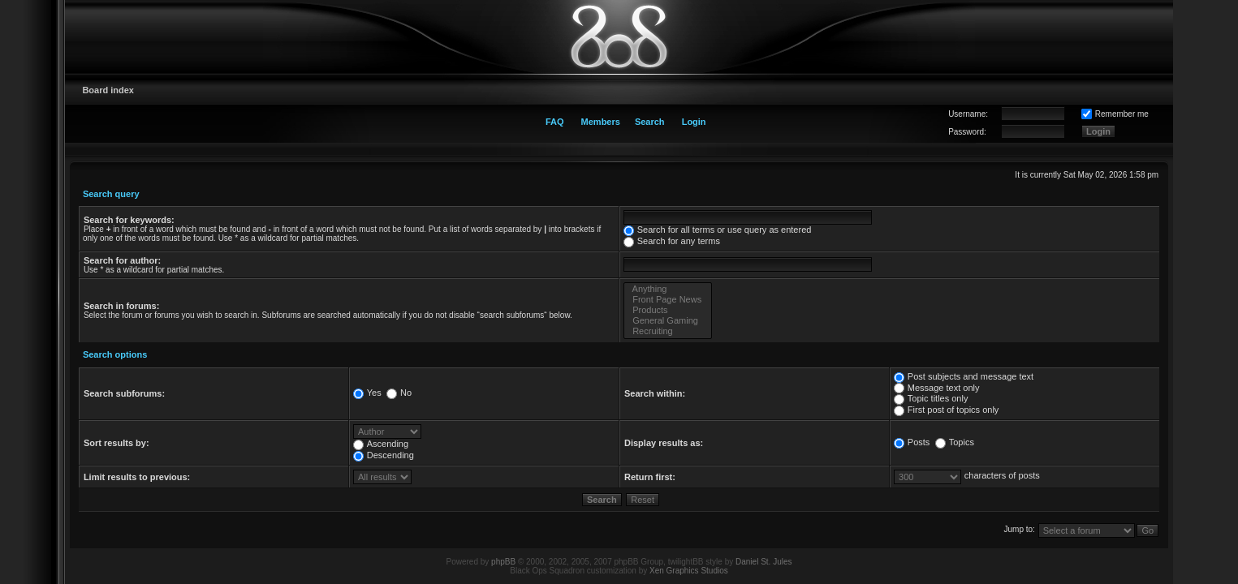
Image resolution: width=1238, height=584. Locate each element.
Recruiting (667, 331)
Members (600, 122)
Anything (667, 289)
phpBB (503, 561)
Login (694, 122)
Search (650, 122)
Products (667, 310)
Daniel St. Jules (763, 561)
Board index (108, 90)
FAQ (555, 122)
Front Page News (667, 299)
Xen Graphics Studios (688, 570)
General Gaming (667, 321)
